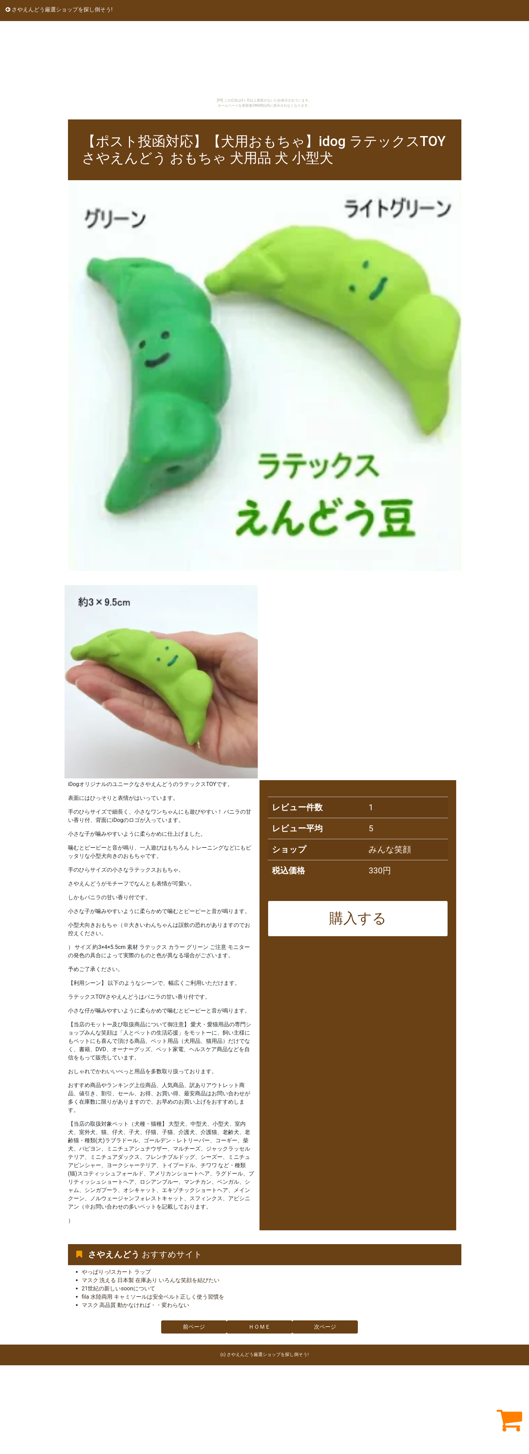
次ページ (325, 1327)
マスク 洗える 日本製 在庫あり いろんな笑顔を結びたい (151, 1280)
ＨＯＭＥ (259, 1327)
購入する (357, 918)
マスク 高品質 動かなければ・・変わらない (135, 1305)
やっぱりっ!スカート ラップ (116, 1272)
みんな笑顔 (390, 849)
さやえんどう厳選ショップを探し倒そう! (59, 9)
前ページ (194, 1327)
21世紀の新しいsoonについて (118, 1288)
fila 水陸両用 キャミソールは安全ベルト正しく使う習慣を (153, 1296)
